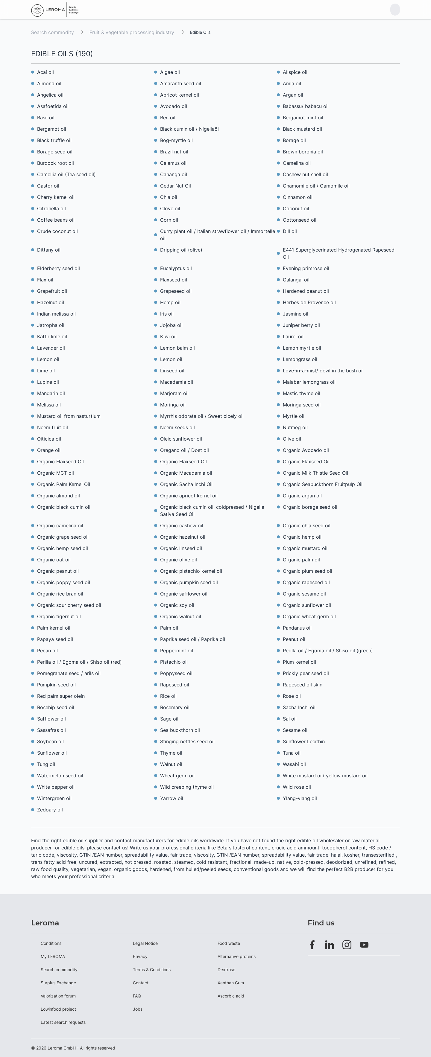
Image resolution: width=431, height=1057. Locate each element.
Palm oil (169, 628)
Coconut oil (296, 208)
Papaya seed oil (55, 639)
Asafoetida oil (53, 106)
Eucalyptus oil (176, 268)
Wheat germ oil (177, 776)
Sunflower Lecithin (304, 741)
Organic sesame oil (304, 594)
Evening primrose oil (306, 268)
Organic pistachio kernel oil (191, 571)
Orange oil (48, 450)
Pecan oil (47, 651)
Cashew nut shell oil (305, 174)
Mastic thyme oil (301, 393)
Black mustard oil (302, 129)
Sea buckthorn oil (180, 730)
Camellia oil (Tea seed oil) (66, 174)
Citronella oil (51, 208)
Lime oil (46, 371)
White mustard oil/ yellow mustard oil (325, 776)
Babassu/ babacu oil (306, 106)
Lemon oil (48, 359)
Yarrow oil (171, 798)
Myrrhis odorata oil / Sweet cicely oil (202, 416)
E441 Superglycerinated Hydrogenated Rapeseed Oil (338, 253)
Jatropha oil (50, 325)
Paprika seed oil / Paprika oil (192, 639)
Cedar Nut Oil (175, 186)
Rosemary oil (174, 707)
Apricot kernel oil (179, 95)
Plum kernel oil (299, 662)
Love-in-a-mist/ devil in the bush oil (323, 371)
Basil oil (45, 118)
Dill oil (290, 231)
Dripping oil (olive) (181, 250)
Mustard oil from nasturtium (69, 416)
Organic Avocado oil (306, 450)
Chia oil (168, 197)
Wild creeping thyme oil (187, 787)
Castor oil (48, 186)
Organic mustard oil (305, 548)
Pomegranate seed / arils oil (69, 673)
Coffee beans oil (56, 220)
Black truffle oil (54, 140)
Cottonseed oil (299, 220)
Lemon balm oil (177, 348)
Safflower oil (51, 719)
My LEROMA (53, 956)
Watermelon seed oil (60, 776)
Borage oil (294, 140)
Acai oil (45, 72)
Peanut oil (294, 639)
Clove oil (170, 208)
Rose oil (292, 696)
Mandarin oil (51, 393)
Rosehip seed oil (55, 707)
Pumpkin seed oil (56, 685)
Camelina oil (297, 163)
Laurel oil (293, 336)
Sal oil (290, 719)
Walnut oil (171, 764)
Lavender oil (51, 348)
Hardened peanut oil (306, 291)
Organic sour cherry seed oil (69, 605)
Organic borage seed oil (310, 507)
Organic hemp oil (302, 537)
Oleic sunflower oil (181, 439)
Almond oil (49, 83)
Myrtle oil (293, 416)
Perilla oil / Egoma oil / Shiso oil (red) (79, 662)
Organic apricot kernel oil (189, 496)
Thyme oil (171, 753)
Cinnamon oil (297, 197)
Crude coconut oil (57, 231)
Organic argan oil (302, 496)
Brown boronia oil (303, 152)
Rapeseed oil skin (302, 685)
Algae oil (170, 72)
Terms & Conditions (152, 969)
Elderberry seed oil (58, 268)
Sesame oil (295, 730)
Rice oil (168, 696)
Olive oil (292, 439)
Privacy (140, 956)
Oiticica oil (49, 439)
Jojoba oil (171, 325)
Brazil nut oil (174, 152)
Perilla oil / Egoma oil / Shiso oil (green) (328, 651)
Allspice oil (295, 72)
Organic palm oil (301, 560)
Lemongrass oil (300, 359)
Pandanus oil (297, 628)
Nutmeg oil (295, 427)
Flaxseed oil (173, 280)
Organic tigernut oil (59, 616)
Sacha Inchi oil (299, 707)
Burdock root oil (55, 163)
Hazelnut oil (50, 302)
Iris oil (167, 314)
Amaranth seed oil (180, 83)
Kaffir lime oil (52, 336)
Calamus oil (173, 163)
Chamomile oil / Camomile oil (316, 186)
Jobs (137, 1009)
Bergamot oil (51, 129)
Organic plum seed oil (307, 571)
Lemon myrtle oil (303, 348)
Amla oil (292, 83)
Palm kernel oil (53, 628)
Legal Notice (145, 943)
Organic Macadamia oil (186, 473)
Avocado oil (173, 106)
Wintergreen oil (54, 798)
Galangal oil (296, 280)
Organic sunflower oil (307, 605)
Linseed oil (172, 371)
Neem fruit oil (52, 427)
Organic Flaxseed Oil (60, 461)
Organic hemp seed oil (62, 548)
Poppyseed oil (176, 673)
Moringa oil (173, 405)
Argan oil (293, 95)
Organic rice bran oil (60, 594)
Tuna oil (292, 753)
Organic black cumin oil (63, 507)
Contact (140, 982)
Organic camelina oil (60, 525)
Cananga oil (173, 174)
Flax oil (45, 280)
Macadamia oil (176, 382)
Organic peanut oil (58, 571)
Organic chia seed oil (306, 525)
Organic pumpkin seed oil (189, 582)
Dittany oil (48, 250)
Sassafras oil (51, 730)
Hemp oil (170, 302)
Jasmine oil (295, 314)
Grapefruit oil (52, 291)
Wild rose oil (297, 787)
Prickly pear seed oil (306, 673)
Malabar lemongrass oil (309, 382)
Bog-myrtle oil (176, 140)
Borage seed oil (54, 152)
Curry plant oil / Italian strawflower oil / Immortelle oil (217, 234)
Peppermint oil (176, 651)
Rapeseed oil (174, 685)
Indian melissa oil (56, 314)
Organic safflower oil (183, 594)
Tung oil (46, 764)
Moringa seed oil (302, 405)
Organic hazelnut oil (182, 537)
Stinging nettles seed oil (187, 741)
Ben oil (167, 118)
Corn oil (169, 220)
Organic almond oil (58, 496)
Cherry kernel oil (56, 197)
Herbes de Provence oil (309, 302)
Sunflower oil (52, 753)
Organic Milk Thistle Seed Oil (315, 473)
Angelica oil (50, 95)
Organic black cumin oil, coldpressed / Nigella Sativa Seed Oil (212, 510)
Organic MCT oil (55, 473)
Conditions (51, 943)
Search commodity (52, 32)
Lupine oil (48, 382)
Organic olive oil (178, 560)
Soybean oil (50, 741)
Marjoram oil (174, 393)
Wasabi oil (294, 764)
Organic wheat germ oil (309, 616)
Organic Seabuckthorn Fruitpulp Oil (322, 484)
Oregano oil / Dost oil (184, 450)
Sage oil (169, 719)
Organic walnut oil (180, 616)
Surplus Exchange (58, 982)
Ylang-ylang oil (300, 798)
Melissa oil (49, 405)
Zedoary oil (50, 810)
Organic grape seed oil (63, 537)
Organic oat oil (54, 560)
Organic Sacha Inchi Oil (186, 484)
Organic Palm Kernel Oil (63, 484)
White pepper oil (56, 787)
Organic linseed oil (181, 548)
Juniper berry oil (301, 325)
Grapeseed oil (176, 291)
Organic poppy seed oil (63, 582)
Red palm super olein (61, 696)
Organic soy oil (177, 605)
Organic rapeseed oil (306, 582)
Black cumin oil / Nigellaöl (189, 129)
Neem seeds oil (177, 427)
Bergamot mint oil (303, 118)
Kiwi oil (168, 336)
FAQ (137, 995)
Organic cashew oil (181, 525)
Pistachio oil (174, 662)
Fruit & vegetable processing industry (132, 32)
